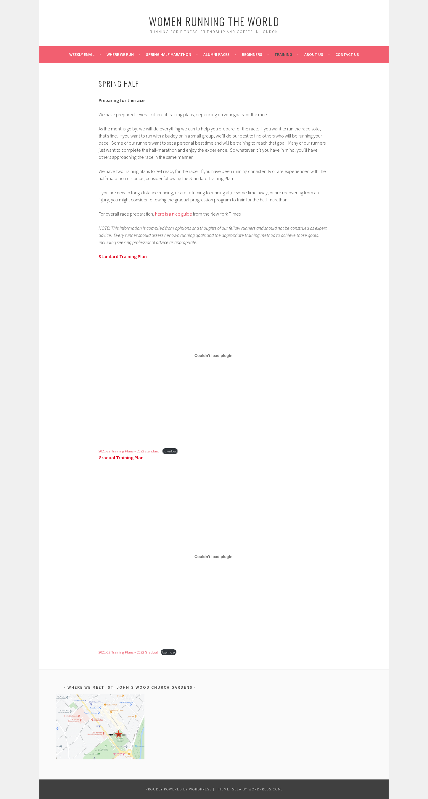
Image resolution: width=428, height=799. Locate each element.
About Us (313, 54)
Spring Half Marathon (168, 54)
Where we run (120, 54)
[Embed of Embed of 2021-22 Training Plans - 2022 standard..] (214, 355)
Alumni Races (216, 54)
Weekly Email (81, 54)
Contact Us (347, 54)
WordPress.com (265, 789)
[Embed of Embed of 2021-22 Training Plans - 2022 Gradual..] (214, 557)
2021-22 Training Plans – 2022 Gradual (128, 652)
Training (283, 54)
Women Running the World (214, 21)
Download (170, 451)
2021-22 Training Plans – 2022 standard (129, 451)
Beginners (252, 54)
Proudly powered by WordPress (179, 789)
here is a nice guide (173, 214)
